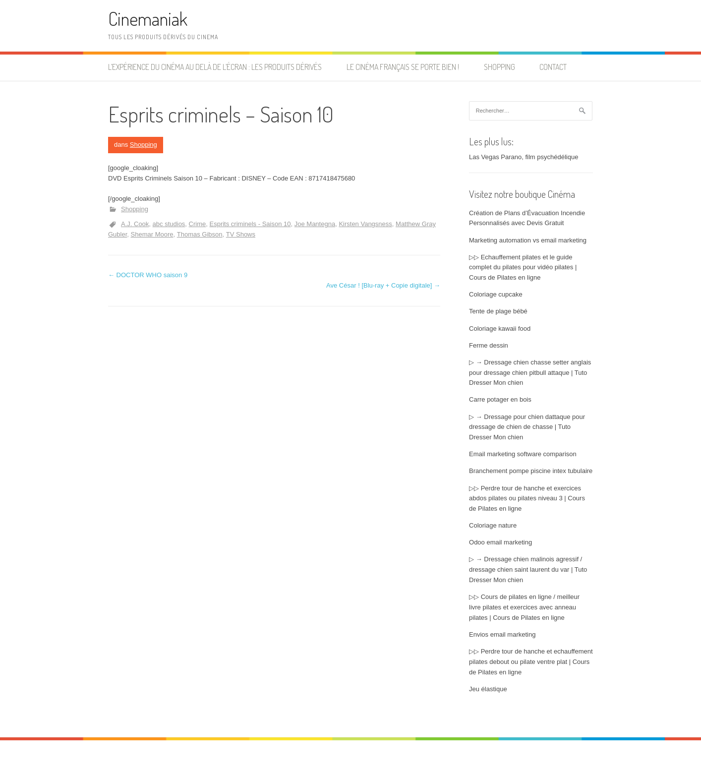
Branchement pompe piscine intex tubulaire (530, 471)
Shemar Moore (152, 234)
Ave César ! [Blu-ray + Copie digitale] (383, 285)
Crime (197, 224)
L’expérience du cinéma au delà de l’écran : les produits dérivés (215, 67)
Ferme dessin (488, 345)
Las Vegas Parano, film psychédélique (523, 157)
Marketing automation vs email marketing (527, 240)
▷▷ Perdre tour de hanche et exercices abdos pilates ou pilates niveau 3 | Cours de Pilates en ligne (527, 498)
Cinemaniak (147, 18)
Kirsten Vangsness (365, 224)
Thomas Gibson (200, 234)
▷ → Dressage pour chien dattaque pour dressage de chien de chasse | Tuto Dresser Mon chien (527, 427)
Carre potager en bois (500, 399)
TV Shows (240, 234)
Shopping (499, 67)
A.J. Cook (135, 224)
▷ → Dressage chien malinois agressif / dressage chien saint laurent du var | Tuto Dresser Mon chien (528, 569)
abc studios (169, 224)
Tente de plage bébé (498, 311)
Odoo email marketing (500, 542)
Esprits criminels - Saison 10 (250, 224)
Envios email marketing (502, 634)
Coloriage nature (493, 525)
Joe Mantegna (314, 224)
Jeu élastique (488, 689)
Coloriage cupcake (496, 294)
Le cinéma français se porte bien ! (403, 67)
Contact (553, 67)
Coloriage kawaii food (499, 328)
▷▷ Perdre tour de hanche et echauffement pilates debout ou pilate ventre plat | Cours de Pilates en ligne (531, 662)
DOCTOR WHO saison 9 (147, 275)
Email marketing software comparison (523, 454)
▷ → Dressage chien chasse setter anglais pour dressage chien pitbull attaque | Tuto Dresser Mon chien (530, 373)
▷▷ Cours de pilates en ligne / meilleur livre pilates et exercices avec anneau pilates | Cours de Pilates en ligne (524, 607)
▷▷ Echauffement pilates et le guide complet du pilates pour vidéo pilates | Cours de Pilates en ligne (523, 267)
